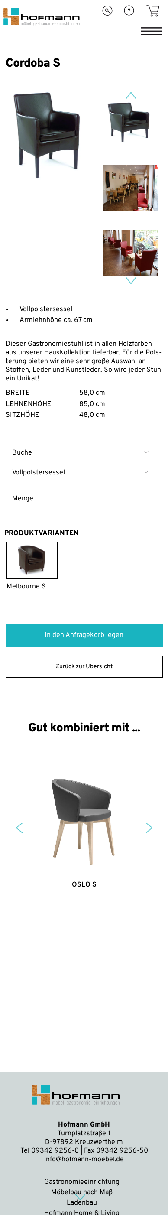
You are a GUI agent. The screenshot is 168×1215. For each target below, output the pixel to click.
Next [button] (131, 281)
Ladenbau (82, 1203)
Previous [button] (131, 96)
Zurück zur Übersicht (84, 666)
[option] (50, 183)
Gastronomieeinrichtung (82, 1182)
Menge (84, 496)
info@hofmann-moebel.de (84, 1159)
